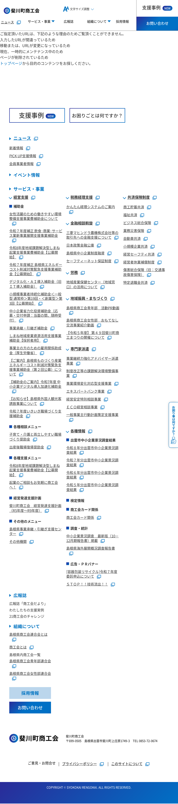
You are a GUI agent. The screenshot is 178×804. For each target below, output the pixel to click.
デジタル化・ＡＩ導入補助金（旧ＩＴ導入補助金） (35, 284)
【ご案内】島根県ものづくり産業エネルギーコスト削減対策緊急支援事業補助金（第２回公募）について (35, 367)
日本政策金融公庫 (80, 245)
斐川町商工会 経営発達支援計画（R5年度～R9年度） (35, 508)
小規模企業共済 (135, 246)
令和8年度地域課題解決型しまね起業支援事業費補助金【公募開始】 (34, 252)
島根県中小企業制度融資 (85, 253)
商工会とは (18, 647)
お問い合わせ (157, 23)
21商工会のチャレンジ (26, 616)
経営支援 (20, 197)
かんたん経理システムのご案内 (90, 206)
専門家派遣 (79, 349)
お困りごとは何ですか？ (97, 115)
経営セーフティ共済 (139, 254)
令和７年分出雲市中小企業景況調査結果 (92, 462)
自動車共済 (132, 238)
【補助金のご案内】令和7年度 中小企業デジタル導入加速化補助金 (35, 384)
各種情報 (77, 431)
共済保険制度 (138, 197)
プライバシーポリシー (79, 764)
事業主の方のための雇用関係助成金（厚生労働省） (35, 350)
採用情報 (122, 21)
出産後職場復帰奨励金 (26, 447)
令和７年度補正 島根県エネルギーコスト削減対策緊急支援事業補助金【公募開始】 (35, 269)
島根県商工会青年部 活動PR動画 (92, 308)
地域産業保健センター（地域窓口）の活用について (90, 284)
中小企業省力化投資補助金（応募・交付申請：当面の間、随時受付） (35, 316)
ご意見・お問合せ (42, 763)
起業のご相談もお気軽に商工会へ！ (33, 485)
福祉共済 (130, 215)
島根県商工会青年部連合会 (30, 661)
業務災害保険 (133, 230)
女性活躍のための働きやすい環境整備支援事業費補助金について (35, 216)
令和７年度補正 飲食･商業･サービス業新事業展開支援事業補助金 (35, 233)
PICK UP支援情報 (22, 155)
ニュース (7, 22)
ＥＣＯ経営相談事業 (82, 407)
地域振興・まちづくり (89, 298)
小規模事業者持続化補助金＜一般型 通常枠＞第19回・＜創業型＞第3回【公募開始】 (35, 299)
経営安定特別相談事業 (83, 399)
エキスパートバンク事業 (85, 391)
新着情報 (16, 148)
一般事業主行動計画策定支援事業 (92, 414)
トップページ (11, 63)
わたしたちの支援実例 (26, 610)
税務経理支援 (81, 197)
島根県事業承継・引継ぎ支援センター (35, 531)
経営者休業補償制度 (139, 262)
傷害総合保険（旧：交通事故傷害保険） (144, 272)
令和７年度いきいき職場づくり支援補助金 (35, 414)
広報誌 (68, 21)
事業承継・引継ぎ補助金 (28, 328)
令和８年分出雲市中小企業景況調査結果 (92, 450)
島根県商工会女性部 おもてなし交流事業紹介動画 (92, 323)
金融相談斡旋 (81, 223)
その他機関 (18, 541)
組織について (26, 626)
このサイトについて (127, 764)
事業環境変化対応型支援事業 (88, 383)
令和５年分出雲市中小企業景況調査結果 (92, 487)
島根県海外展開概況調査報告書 (90, 548)
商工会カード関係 (80, 517)
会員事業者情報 (21, 163)
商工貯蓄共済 (133, 207)
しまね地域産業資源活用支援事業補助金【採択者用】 (35, 338)
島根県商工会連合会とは (28, 634)
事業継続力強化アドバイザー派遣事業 (92, 361)
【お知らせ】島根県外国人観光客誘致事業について (35, 401)
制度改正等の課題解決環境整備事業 (92, 373)
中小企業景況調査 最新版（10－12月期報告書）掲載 (92, 538)
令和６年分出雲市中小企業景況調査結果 (92, 475)
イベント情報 (26, 175)
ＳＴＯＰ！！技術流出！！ (87, 584)
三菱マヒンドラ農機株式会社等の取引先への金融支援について (92, 235)
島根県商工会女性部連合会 (30, 673)
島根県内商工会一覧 (25, 654)
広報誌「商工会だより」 (28, 603)
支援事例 (157, 7)
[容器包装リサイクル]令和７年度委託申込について (91, 574)
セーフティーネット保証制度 (88, 261)
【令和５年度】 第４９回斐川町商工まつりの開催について (92, 335)
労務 (74, 272)
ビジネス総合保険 (137, 222)
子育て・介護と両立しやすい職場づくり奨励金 (35, 437)
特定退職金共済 (135, 282)
